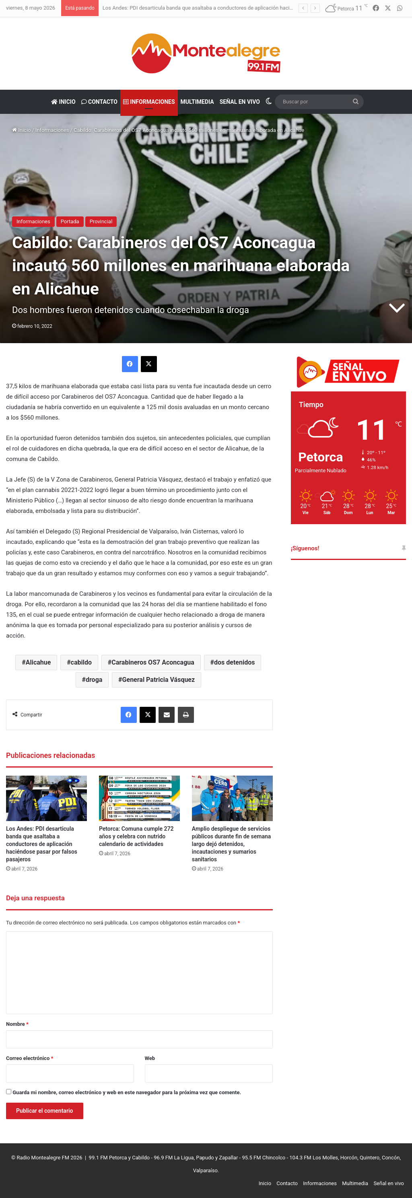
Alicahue (38, 662)
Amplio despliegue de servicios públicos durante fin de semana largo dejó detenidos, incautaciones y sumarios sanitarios (231, 843)
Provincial (101, 221)
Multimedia (197, 102)
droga (94, 679)
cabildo (81, 662)
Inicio (63, 102)
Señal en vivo (240, 102)
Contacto (99, 102)
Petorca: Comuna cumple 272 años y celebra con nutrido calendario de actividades (136, 836)
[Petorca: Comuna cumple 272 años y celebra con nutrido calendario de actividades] (139, 798)
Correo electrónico (29, 1058)
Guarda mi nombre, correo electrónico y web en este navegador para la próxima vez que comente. (126, 1092)
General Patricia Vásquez (158, 679)
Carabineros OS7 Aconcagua (152, 662)
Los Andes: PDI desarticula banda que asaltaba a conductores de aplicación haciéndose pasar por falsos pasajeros (236, 8)
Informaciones (149, 102)
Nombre (17, 1024)
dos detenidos (234, 662)
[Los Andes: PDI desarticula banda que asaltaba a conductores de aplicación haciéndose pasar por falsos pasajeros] (46, 798)
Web (150, 1058)
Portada (70, 221)
